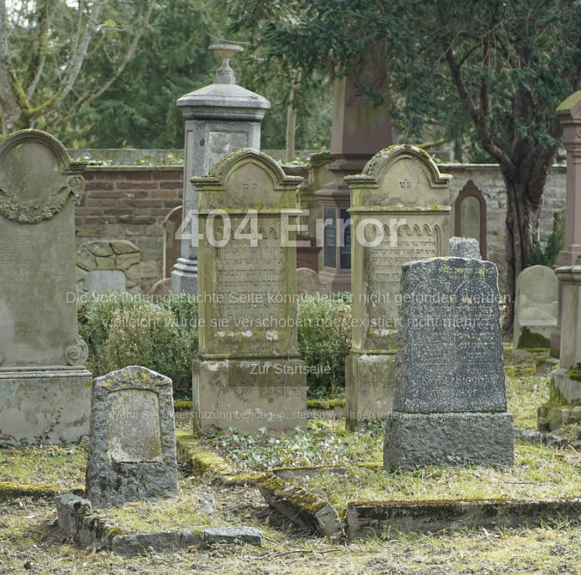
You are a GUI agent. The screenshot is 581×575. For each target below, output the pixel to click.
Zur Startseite (290, 369)
